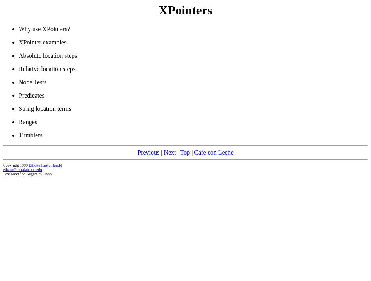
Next (170, 152)
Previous (148, 152)
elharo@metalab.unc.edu (22, 169)
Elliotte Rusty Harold (45, 165)
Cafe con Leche (213, 152)
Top (185, 152)
